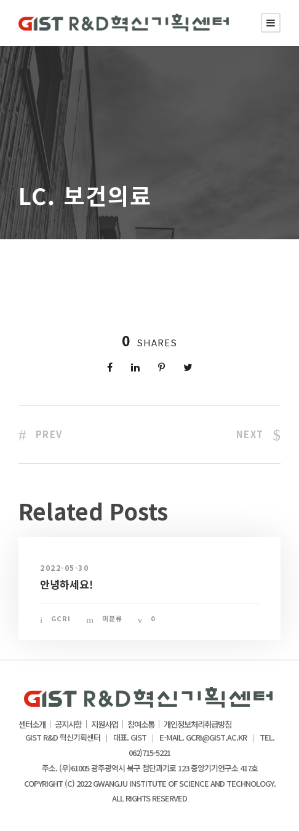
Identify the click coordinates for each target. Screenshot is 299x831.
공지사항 (68, 724)
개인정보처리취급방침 (197, 724)
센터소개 (32, 724)
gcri (61, 618)
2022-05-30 (64, 567)
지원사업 (104, 724)
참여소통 (140, 724)
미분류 (112, 618)
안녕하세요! (66, 584)
